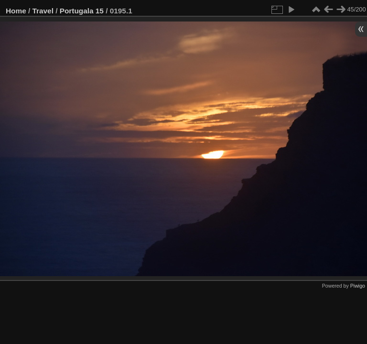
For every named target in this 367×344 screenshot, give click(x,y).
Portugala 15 (82, 11)
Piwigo (357, 286)
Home (16, 11)
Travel (43, 11)
